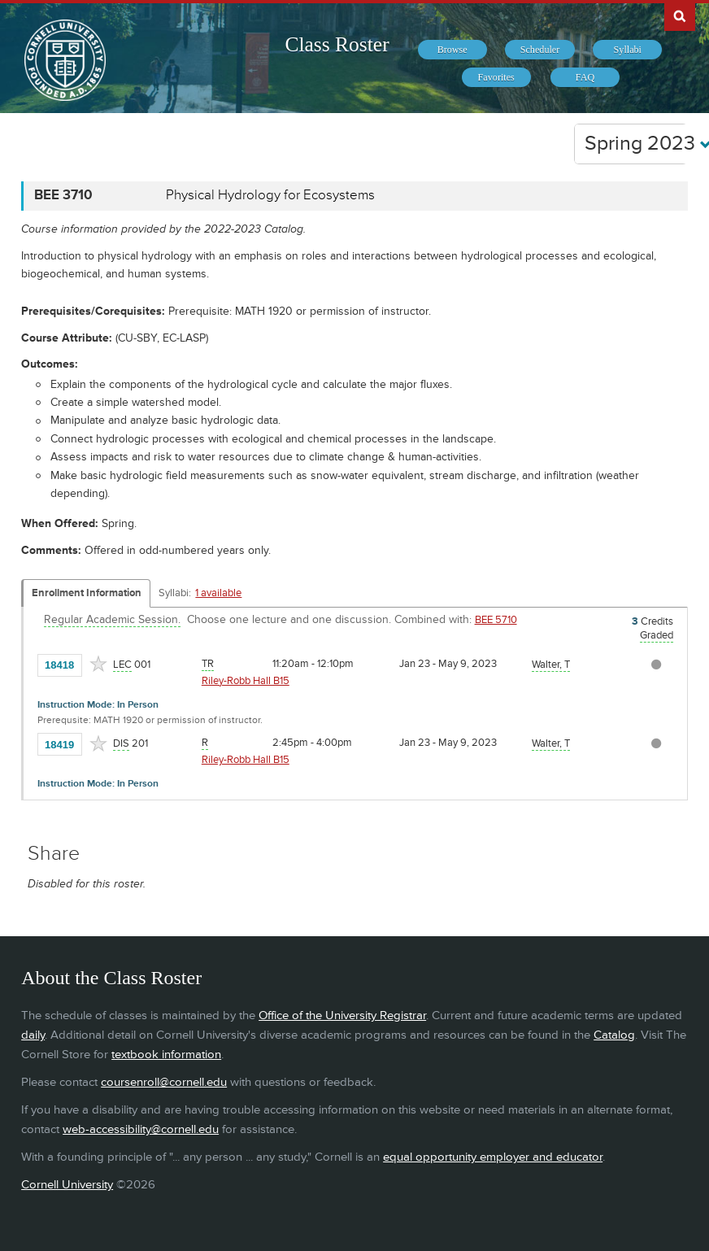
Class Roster (337, 44)
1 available (218, 593)
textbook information (166, 1054)
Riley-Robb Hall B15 (245, 680)
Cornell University (67, 1184)
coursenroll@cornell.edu (164, 1082)
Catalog (614, 1035)
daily (33, 1035)
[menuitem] (452, 49)
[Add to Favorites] (98, 664)
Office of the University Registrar (342, 1015)
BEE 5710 (496, 619)
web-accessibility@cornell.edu (141, 1129)
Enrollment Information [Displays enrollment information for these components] (86, 592)
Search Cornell (679, 15)
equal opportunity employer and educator (492, 1157)
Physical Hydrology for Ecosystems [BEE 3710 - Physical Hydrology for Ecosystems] (270, 195)
